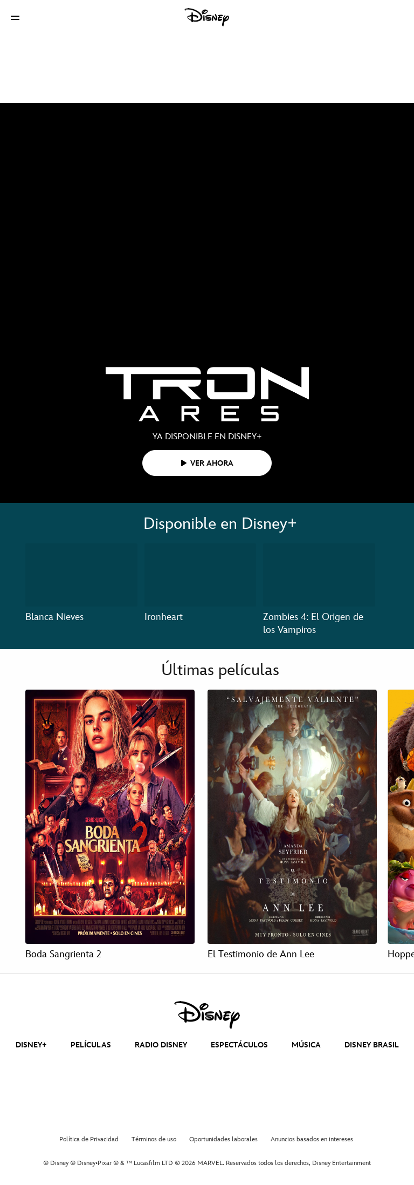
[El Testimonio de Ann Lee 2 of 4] (292, 817)
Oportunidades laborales (223, 1139)
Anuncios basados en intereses (312, 1139)
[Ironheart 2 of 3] (200, 575)
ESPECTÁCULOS (239, 1045)
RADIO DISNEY (161, 1045)
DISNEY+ (31, 1045)
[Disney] (207, 17)
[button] (15, 17)
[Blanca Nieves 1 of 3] (81, 575)
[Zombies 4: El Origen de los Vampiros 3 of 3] (319, 575)
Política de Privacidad (89, 1139)
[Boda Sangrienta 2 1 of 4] (110, 817)
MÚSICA (306, 1045)
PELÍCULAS (91, 1045)
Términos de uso (154, 1139)
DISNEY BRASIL (371, 1045)
